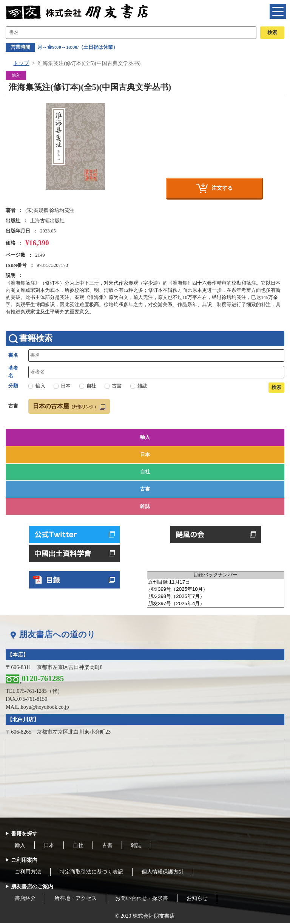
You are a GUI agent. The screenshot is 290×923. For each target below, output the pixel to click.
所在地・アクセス (75, 898)
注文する (222, 188)
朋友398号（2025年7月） (215, 596)
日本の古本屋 (65, 406)
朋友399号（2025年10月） (215, 589)
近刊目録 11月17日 (215, 582)
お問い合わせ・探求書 (141, 898)
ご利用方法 (28, 872)
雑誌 (145, 506)
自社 (145, 471)
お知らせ (197, 898)
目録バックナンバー (215, 575)
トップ (21, 63)
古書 (145, 489)
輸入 (145, 437)
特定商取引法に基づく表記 (91, 872)
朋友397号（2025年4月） (215, 603)
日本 (145, 454)
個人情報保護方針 (163, 872)
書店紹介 (25, 898)
